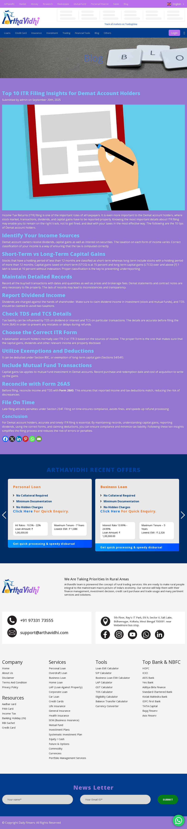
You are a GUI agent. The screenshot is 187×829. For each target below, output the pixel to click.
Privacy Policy (10, 687)
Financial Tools (82, 33)
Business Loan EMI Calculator (113, 677)
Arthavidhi (9, 3)
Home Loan (56, 682)
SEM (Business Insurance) (64, 720)
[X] (12, 439)
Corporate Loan (58, 691)
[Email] (39, 439)
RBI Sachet (8, 723)
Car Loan (54, 696)
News (116, 3)
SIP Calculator (104, 673)
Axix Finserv (149, 715)
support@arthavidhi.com (44, 632)
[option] (50, 513)
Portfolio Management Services (67, 758)
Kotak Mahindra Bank (154, 696)
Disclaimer (8, 677)
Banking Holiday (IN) (14, 718)
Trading (66, 33)
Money (34, 3)
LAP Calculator (104, 682)
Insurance (36, 33)
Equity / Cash (56, 739)
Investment (52, 33)
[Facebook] (5, 439)
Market (22, 3)
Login (174, 33)
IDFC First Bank (151, 701)
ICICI (145, 673)
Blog (126, 3)
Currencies (55, 753)
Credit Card (21, 33)
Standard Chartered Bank (157, 691)
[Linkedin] (19, 439)
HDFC (145, 668)
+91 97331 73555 (36, 620)
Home (5, 668)
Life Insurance (57, 706)
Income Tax (9, 713)
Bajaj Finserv (149, 710)
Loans (7, 33)
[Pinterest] (25, 439)
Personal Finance (100, 3)
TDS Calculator (104, 691)
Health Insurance (59, 715)
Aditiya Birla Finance (154, 687)
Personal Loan (57, 668)
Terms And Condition (14, 682)
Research (48, 3)
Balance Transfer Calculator (112, 701)
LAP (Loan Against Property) (66, 687)
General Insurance (59, 710)
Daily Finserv (27, 823)
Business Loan (57, 677)
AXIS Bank (148, 677)
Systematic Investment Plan (65, 734)
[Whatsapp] (32, 439)
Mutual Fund (56, 725)
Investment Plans (59, 729)
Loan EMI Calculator (107, 668)
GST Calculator (104, 687)
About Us (7, 673)
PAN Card (7, 708)
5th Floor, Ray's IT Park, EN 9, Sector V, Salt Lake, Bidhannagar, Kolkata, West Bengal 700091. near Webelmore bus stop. (143, 621)
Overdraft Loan (58, 673)
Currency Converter (107, 706)
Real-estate (63, 3)
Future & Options (59, 744)
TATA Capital (149, 706)
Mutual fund (80, 3)
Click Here (23, 511)
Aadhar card (9, 704)
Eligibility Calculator (107, 696)
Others (107, 33)
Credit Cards (56, 701)
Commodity (55, 748)
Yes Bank (147, 682)
